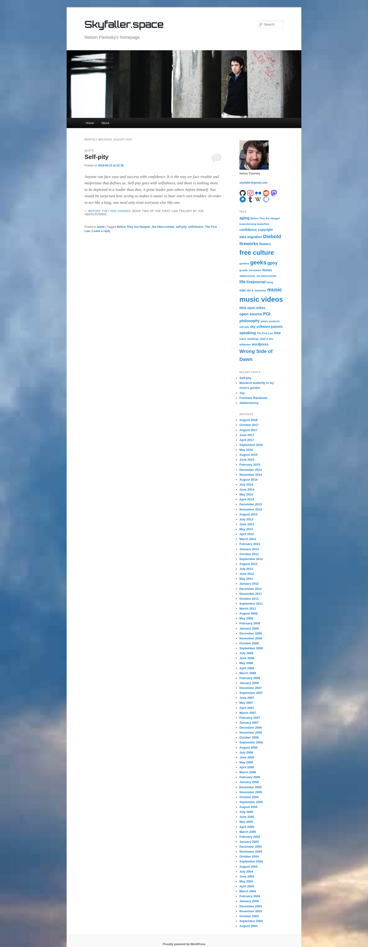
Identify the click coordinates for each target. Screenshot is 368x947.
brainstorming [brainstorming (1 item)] (247, 224)
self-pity (181, 226)
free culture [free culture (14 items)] (256, 252)
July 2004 (246, 871)
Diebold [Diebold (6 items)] (272, 236)
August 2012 (248, 564)
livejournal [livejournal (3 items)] (255, 282)
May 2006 (246, 762)
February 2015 (249, 464)
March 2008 (247, 673)
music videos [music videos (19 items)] (261, 299)
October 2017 (249, 425)
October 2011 (249, 598)
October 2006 (249, 737)
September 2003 (251, 921)
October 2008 (249, 643)
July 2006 (246, 752)
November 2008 (250, 638)
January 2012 (249, 583)
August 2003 (248, 926)
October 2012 (249, 554)
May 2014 (246, 494)
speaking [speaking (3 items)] (247, 333)
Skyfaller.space (124, 24)
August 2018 (248, 420)
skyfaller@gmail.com (253, 182)
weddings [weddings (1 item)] (253, 338)
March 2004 (247, 891)
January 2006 (249, 782)
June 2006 (246, 757)
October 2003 (249, 916)
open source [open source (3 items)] (250, 314)
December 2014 (250, 470)
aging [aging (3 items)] (244, 218)
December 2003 (250, 906)
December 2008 (250, 633)
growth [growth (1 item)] (243, 270)
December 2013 (250, 504)
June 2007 (246, 698)
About (105, 123)
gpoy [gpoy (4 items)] (272, 263)
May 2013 (246, 529)
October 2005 (249, 797)
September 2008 (251, 648)
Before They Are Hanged (109, 211)
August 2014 (248, 479)
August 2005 (248, 807)
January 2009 (249, 628)
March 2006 (247, 772)
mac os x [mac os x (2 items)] (246, 290)
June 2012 (246, 574)
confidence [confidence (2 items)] (248, 230)
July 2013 (246, 519)
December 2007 (250, 688)
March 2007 (247, 713)
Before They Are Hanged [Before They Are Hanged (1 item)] (265, 218)
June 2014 (246, 489)
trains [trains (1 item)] (242, 338)
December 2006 (250, 727)
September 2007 (251, 693)
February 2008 (249, 678)
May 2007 (246, 702)
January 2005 (249, 841)
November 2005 (250, 792)
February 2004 (249, 896)
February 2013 (249, 544)
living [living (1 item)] (270, 282)
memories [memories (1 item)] (260, 290)
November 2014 (250, 474)
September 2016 (251, 445)
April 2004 (246, 886)
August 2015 (248, 454)
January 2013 (249, 549)
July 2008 (246, 653)
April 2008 (246, 668)
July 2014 (246, 484)
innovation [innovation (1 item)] (255, 270)
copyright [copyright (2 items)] (265, 230)
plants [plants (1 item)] (264, 321)
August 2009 (248, 613)
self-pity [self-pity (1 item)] (244, 326)
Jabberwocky (249, 403)
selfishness (195, 226)
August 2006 (248, 747)
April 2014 (246, 499)
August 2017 (248, 430)
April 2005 (246, 827)
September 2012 (251, 559)
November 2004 (250, 851)
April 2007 (246, 708)
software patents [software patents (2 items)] (270, 327)
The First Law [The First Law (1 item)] (265, 333)
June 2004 (246, 876)
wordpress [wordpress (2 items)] (260, 344)
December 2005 (250, 787)
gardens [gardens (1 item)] (244, 263)
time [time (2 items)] (277, 333)
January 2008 (249, 683)
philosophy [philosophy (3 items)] (249, 321)
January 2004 (249, 901)
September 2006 (251, 742)
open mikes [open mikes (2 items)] (256, 308)
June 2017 (246, 435)
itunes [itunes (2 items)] (267, 270)
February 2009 (249, 623)
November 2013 (250, 509)
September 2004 (251, 861)
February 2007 (249, 717)
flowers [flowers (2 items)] (265, 244)
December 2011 (250, 589)
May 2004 (246, 881)
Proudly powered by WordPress (184, 944)
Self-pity (96, 156)
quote (101, 226)
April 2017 (246, 440)
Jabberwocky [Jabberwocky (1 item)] (247, 275)
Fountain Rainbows (253, 398)
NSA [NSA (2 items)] (242, 308)
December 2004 (250, 846)
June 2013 (246, 524)
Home (90, 123)
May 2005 (246, 821)
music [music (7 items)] (274, 290)
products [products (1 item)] (274, 321)
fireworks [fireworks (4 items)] (248, 243)
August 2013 (248, 514)
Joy (242, 393)
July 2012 (246, 569)
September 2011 (251, 603)
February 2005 (249, 837)
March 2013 (247, 539)
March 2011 (247, 608)
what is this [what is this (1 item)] (266, 338)
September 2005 (251, 802)
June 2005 (246, 817)
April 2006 (246, 767)
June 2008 (246, 658)
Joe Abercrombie (162, 226)
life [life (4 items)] (242, 281)
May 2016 (246, 450)
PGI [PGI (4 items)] (266, 314)
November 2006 (250, 732)
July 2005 (246, 812)
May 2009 (246, 618)
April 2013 (246, 534)
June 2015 (246, 459)
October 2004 (249, 856)
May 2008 (246, 663)
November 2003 (250, 911)
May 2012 (246, 578)
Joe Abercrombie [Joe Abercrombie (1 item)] (266, 275)
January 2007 (249, 722)
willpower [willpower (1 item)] (245, 344)
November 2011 (250, 593)
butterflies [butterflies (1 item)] (263, 224)
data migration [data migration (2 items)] (250, 237)
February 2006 (249, 777)
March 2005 (247, 832)
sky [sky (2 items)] (252, 327)
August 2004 (248, 866)
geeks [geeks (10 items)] (258, 262)
